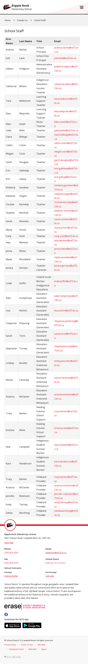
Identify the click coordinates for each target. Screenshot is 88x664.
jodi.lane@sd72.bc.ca (65, 58)
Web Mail (32, 649)
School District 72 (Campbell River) (21, 640)
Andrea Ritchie (11, 576)
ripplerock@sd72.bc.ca (56, 552)
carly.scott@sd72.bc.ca (66, 236)
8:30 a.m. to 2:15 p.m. (56, 562)
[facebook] (6, 614)
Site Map (41, 644)
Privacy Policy (10, 644)
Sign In (44, 649)
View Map (8, 542)
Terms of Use (27, 644)
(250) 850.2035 (11, 552)
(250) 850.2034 (11, 562)
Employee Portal (16, 649)
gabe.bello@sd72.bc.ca (66, 130)
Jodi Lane (50, 576)
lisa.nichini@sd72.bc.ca (66, 310)
